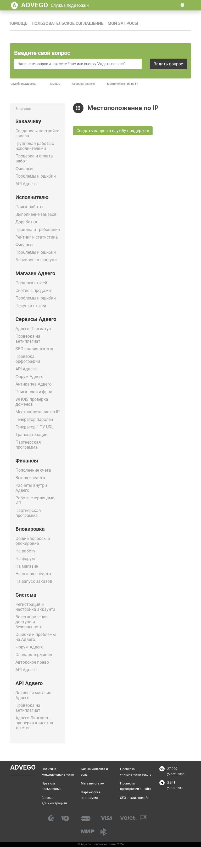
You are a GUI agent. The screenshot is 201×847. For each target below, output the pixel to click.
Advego (55, 5)
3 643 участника (175, 785)
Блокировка (30, 529)
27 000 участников (176, 771)
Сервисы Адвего (83, 84)
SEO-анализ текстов (34, 348)
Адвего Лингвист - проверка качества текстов (34, 722)
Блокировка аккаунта (37, 259)
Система (25, 595)
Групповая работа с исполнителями (34, 146)
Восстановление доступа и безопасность (31, 621)
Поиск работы (29, 206)
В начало (23, 108)
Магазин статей (92, 783)
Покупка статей (30, 305)
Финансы (24, 168)
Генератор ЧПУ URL (34, 427)
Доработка (26, 221)
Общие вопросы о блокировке (32, 541)
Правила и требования (37, 229)
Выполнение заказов (36, 214)
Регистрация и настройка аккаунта (35, 607)
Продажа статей (31, 282)
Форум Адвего (29, 376)
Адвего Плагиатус (33, 328)
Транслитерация (31, 434)
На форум (25, 558)
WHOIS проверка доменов (31, 402)
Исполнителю (31, 197)
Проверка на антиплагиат (27, 339)
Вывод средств (30, 477)
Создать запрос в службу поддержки (112, 130)
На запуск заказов (33, 581)
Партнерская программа (28, 445)
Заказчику (28, 121)
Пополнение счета (33, 470)
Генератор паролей (34, 419)
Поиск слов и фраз (33, 391)
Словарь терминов (33, 654)
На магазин (26, 566)
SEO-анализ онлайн (134, 798)
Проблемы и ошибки (35, 176)
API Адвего (26, 183)
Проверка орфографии (27, 359)
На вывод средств (33, 573)
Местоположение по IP (37, 411)
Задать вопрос (168, 63)
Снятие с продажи (33, 290)
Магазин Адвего (35, 273)
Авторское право (32, 662)
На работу (25, 551)
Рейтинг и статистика (36, 237)
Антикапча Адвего (33, 384)
